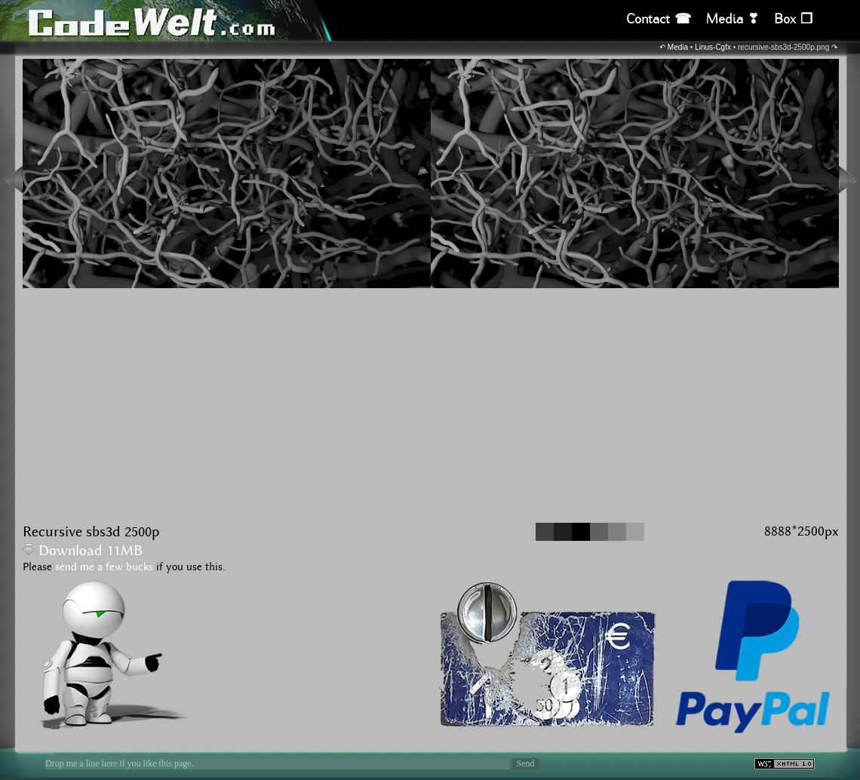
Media (678, 47)
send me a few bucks (104, 567)
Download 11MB (83, 551)
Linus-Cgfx (713, 47)
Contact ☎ (658, 19)
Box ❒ (793, 19)
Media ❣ (732, 19)
